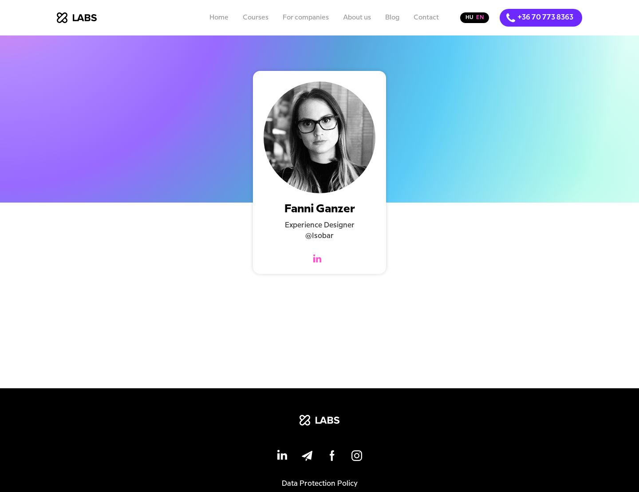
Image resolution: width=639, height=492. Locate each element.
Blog (392, 18)
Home (219, 18)
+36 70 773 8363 (545, 17)
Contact (426, 18)
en (480, 17)
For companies (306, 18)
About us (357, 18)
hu (469, 17)
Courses (255, 18)
